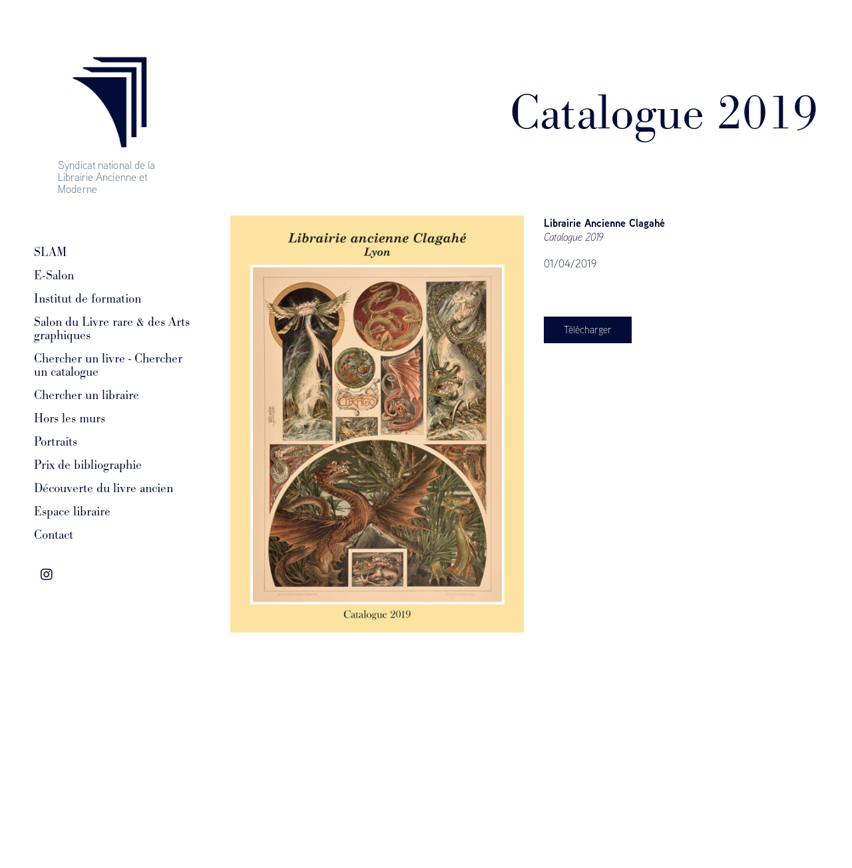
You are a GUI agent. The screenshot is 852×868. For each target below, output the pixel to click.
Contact (53, 535)
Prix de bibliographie (88, 465)
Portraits (55, 442)
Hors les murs (69, 418)
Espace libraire (72, 511)
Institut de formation (87, 299)
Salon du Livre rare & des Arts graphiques (112, 328)
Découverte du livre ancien (103, 488)
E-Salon (54, 275)
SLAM (50, 252)
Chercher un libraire (86, 395)
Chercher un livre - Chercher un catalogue (108, 365)
